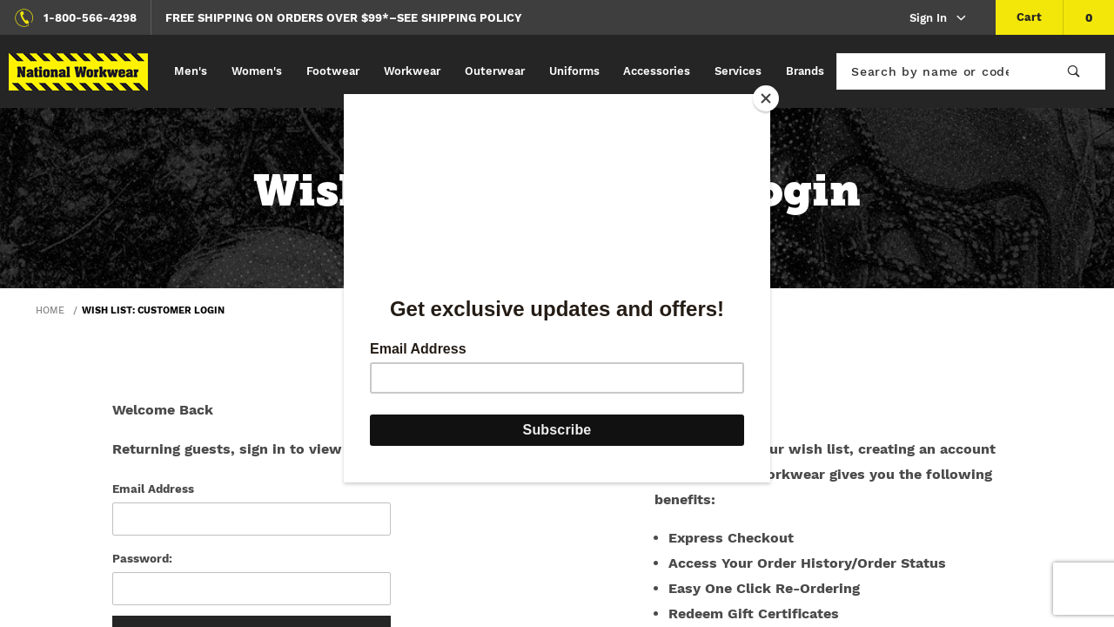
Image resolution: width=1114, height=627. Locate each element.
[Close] (766, 98)
